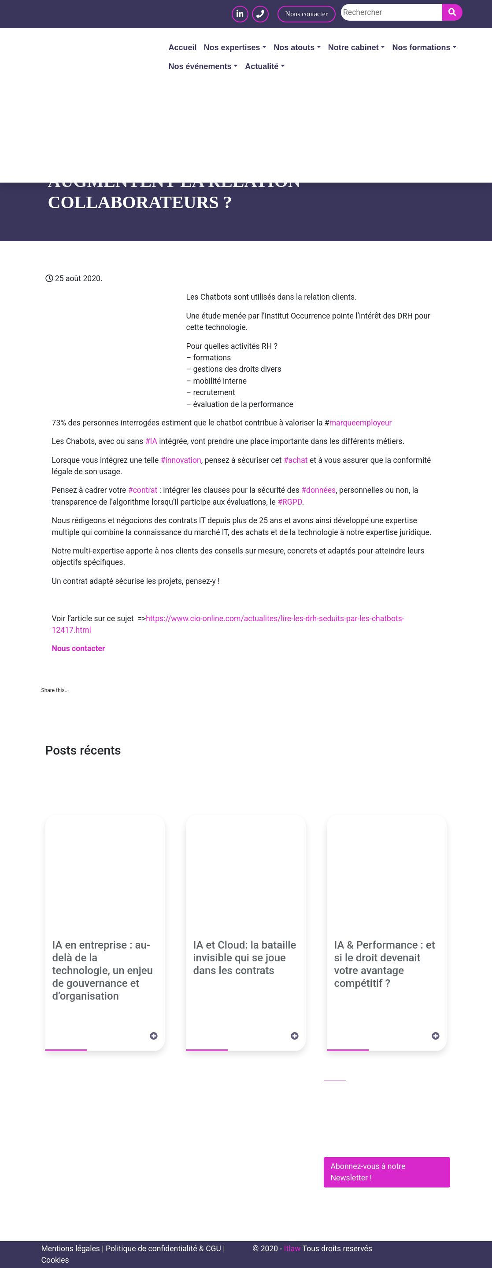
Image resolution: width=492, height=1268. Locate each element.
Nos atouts (294, 47)
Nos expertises (232, 47)
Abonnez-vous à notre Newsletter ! (368, 1172)
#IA (151, 441)
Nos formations (421, 47)
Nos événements (200, 66)
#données (318, 490)
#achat (296, 460)
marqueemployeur (360, 422)
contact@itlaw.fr (357, 1112)
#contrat (143, 490)
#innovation (181, 460)
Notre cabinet (353, 47)
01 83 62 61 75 (354, 1093)
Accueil (183, 47)
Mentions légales (70, 1248)
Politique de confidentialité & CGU (163, 1248)
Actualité (261, 66)
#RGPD (289, 502)
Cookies (55, 1260)
